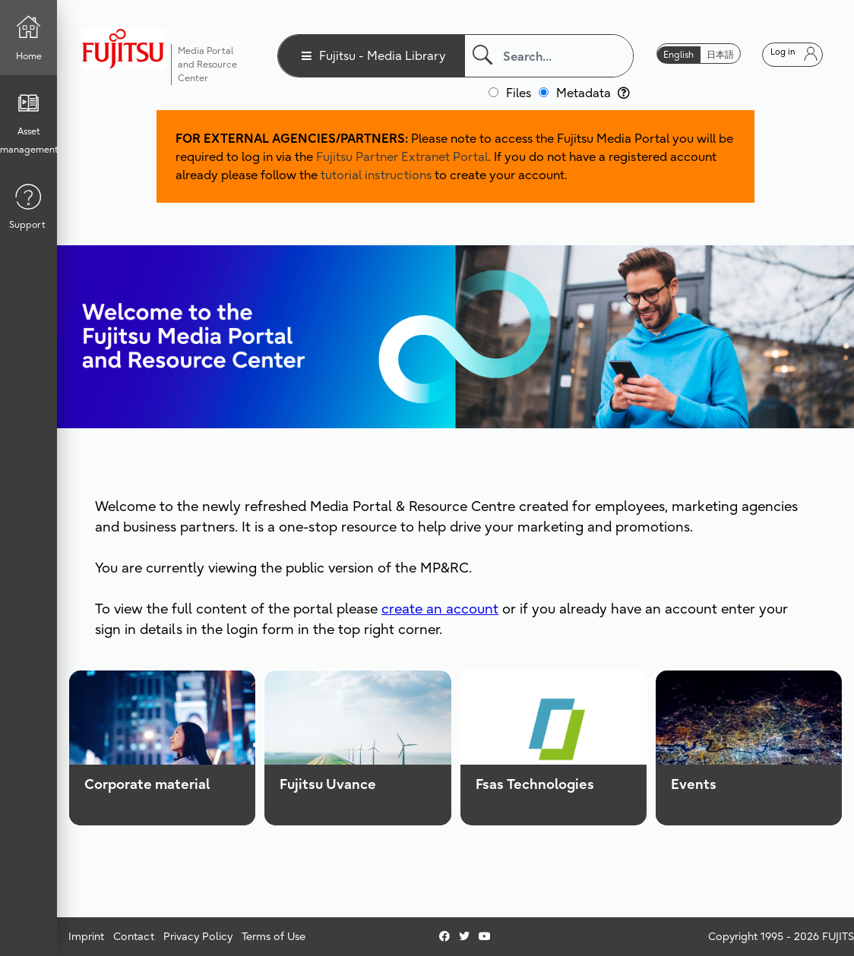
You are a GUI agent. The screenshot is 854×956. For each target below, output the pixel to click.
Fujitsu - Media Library (382, 55)
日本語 (720, 54)
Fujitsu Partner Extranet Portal (402, 156)
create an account (439, 608)
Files (518, 92)
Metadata (593, 92)
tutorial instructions (376, 174)
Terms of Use (273, 936)
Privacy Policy (197, 936)
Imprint (86, 936)
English (678, 54)
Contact (133, 936)
